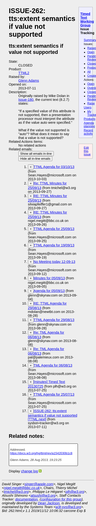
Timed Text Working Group (87, 19)
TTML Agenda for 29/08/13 (54, 320)
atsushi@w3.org (43, 495)
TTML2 (23, 73)
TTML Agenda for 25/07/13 (54, 394)
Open (91, 52)
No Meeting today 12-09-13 (54, 262)
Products (89, 119)
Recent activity (88, 132)
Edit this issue (87, 151)
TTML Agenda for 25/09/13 (54, 229)
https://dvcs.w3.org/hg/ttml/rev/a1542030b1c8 (41, 453)
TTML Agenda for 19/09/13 (54, 245)
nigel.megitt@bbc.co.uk (22, 488)
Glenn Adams (28, 80)
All (89, 71)
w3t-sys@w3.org (68, 507)
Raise (91, 103)
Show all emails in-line (36, 153)
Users (87, 107)
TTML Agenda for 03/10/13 (54, 167)
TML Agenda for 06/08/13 (53, 365)
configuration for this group (61, 499)
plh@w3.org (75, 492)
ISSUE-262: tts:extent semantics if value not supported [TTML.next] (52, 415)
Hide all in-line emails (35, 158)
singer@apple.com (39, 484)
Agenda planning (89, 124)
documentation (26, 499)
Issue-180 (25, 100)
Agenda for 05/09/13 (49, 291)
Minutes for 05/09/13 (49, 278)
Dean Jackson (48, 503)
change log (29, 471)
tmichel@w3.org (16, 492)
